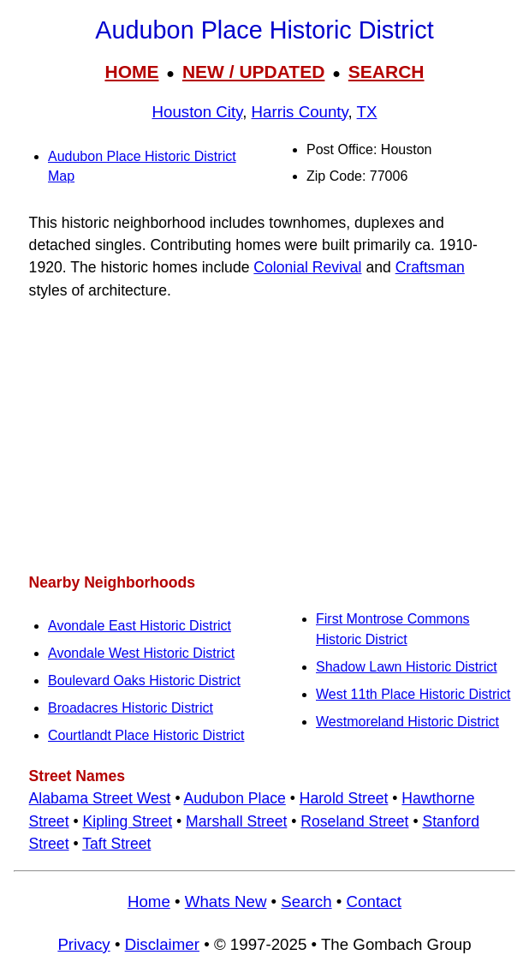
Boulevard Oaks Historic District (144, 680)
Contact (374, 901)
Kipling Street (127, 821)
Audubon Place (234, 798)
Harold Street (344, 798)
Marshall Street (236, 821)
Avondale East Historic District (139, 625)
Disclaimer (162, 944)
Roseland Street (354, 821)
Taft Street (116, 843)
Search (306, 901)
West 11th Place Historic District (413, 694)
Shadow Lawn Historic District (406, 667)
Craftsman (430, 267)
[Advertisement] (264, 437)
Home (149, 901)
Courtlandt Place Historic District (146, 735)
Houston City (197, 112)
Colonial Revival (307, 267)
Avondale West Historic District (141, 653)
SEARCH (386, 71)
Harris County (300, 112)
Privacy (83, 944)
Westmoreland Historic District (407, 721)
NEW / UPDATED (253, 71)
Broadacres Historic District (130, 708)
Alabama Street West (100, 798)
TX (367, 112)
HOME (131, 71)
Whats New (226, 901)
